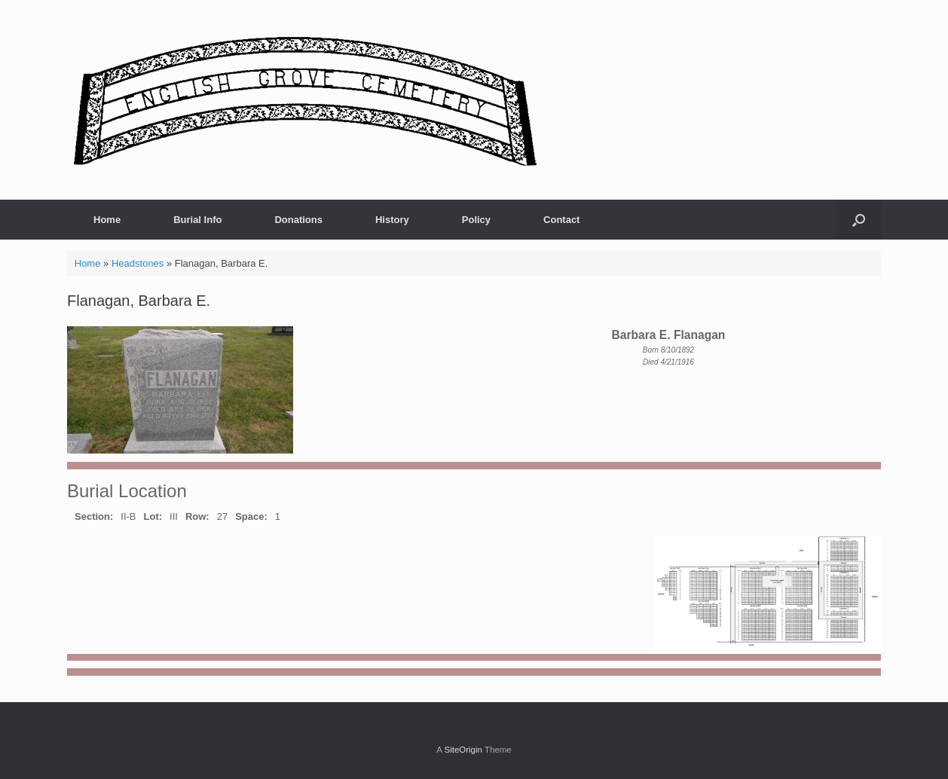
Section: (94, 516)
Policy (476, 219)
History (392, 219)
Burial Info (197, 219)
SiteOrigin (463, 749)
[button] (858, 220)
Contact (561, 219)
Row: (197, 516)
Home (107, 219)
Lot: (153, 516)
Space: (251, 516)
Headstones (138, 263)
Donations (298, 219)
